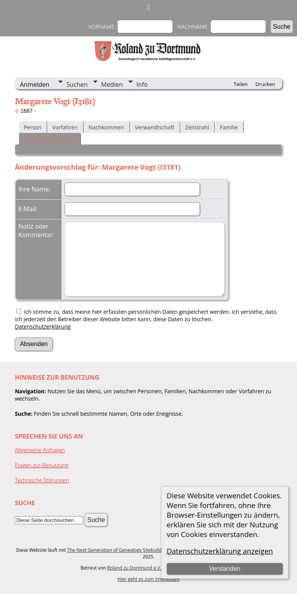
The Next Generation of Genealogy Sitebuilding (118, 550)
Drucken (265, 84)
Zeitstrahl (197, 127)
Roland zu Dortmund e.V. (134, 568)
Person (32, 127)
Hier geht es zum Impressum (149, 579)
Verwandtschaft (154, 127)
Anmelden (34, 84)
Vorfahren (65, 127)
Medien (112, 84)
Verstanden (224, 568)
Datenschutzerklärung (42, 326)
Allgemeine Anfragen (40, 450)
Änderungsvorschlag (49, 139)
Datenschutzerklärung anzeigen (220, 551)
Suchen (77, 84)
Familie (228, 127)
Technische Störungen (42, 480)
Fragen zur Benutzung (41, 465)
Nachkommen (106, 127)
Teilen (241, 84)
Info (142, 84)
